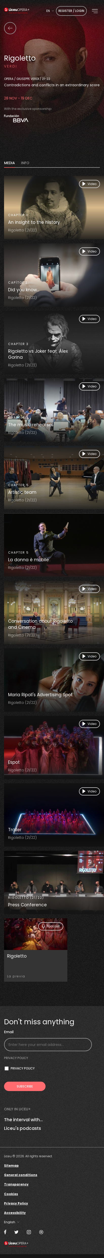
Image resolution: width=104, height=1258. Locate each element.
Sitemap (11, 1165)
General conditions (20, 1175)
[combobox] (50, 11)
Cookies (11, 1194)
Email (9, 1032)
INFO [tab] (25, 163)
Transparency (16, 1184)
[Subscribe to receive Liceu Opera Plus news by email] (25, 1086)
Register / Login (71, 11)
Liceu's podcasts (22, 1128)
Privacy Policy (16, 1203)
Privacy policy (16, 1058)
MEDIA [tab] (9, 163)
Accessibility (15, 1212)
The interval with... (23, 1120)
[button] (95, 11)
